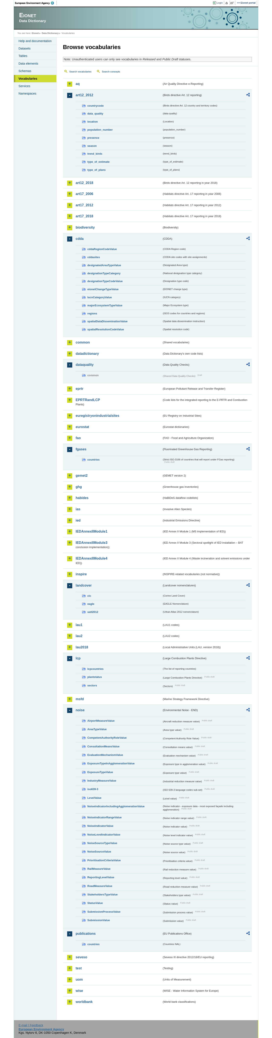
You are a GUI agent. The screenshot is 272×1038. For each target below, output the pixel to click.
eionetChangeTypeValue (103, 289)
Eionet (35, 33)
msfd (80, 699)
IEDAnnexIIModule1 (91, 531)
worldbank (84, 1002)
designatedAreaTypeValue (104, 265)
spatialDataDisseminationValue (107, 321)
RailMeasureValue (98, 868)
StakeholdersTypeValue (102, 894)
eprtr (79, 388)
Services (24, 86)
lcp (78, 658)
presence (93, 137)
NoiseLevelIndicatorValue (103, 834)
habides (82, 498)
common (83, 342)
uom (79, 979)
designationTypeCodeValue (105, 281)
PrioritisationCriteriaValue (104, 860)
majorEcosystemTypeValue (104, 305)
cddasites (93, 257)
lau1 (79, 625)
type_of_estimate (98, 161)
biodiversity (85, 227)
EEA (36, 3)
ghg (79, 487)
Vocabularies (27, 78)
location (92, 121)
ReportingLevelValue (100, 877)
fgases (81, 449)
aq (78, 84)
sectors (92, 685)
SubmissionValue (98, 920)
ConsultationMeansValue (103, 746)
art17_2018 (84, 216)
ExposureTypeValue (100, 772)
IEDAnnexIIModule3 (91, 542)
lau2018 (82, 647)
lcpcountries (95, 668)
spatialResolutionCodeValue (105, 329)
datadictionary (87, 353)
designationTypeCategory (103, 273)
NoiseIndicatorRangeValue (104, 817)
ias (78, 509)
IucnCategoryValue (99, 297)
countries (93, 459)
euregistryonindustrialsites (97, 415)
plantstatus (94, 677)
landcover (84, 585)
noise (80, 710)
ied (78, 520)
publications (86, 933)
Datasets (24, 48)
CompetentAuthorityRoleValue (107, 737)
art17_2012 (84, 205)
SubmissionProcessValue (103, 911)
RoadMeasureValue (99, 886)
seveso (81, 957)
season (92, 145)
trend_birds (94, 153)
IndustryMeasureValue (101, 780)
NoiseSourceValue (99, 851)
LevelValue (94, 797)
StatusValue (95, 903)
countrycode (95, 105)
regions (92, 313)
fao (78, 438)
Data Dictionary (50, 33)
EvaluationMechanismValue (105, 755)
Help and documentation (35, 41)
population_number (100, 129)
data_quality (95, 113)
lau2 (79, 636)
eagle (90, 603)
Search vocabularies (80, 71)
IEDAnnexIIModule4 (91, 558)
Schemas (24, 71)
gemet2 (82, 475)
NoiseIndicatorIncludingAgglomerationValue (115, 806)
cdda (80, 238)
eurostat (82, 427)
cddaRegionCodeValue (102, 249)
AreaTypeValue (97, 729)
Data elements (28, 63)
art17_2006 (84, 194)
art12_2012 (84, 95)
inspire (81, 574)
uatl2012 (92, 612)
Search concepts (111, 71)
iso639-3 (92, 789)
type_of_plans (96, 169)
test (79, 968)
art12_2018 (84, 183)
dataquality (85, 364)
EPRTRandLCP (88, 400)
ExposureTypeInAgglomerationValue (111, 763)
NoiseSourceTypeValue (102, 843)
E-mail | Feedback (30, 1025)
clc (89, 595)
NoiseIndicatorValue (100, 825)
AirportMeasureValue (101, 720)
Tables (22, 56)
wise (79, 991)
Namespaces (27, 93)
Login (220, 2)
